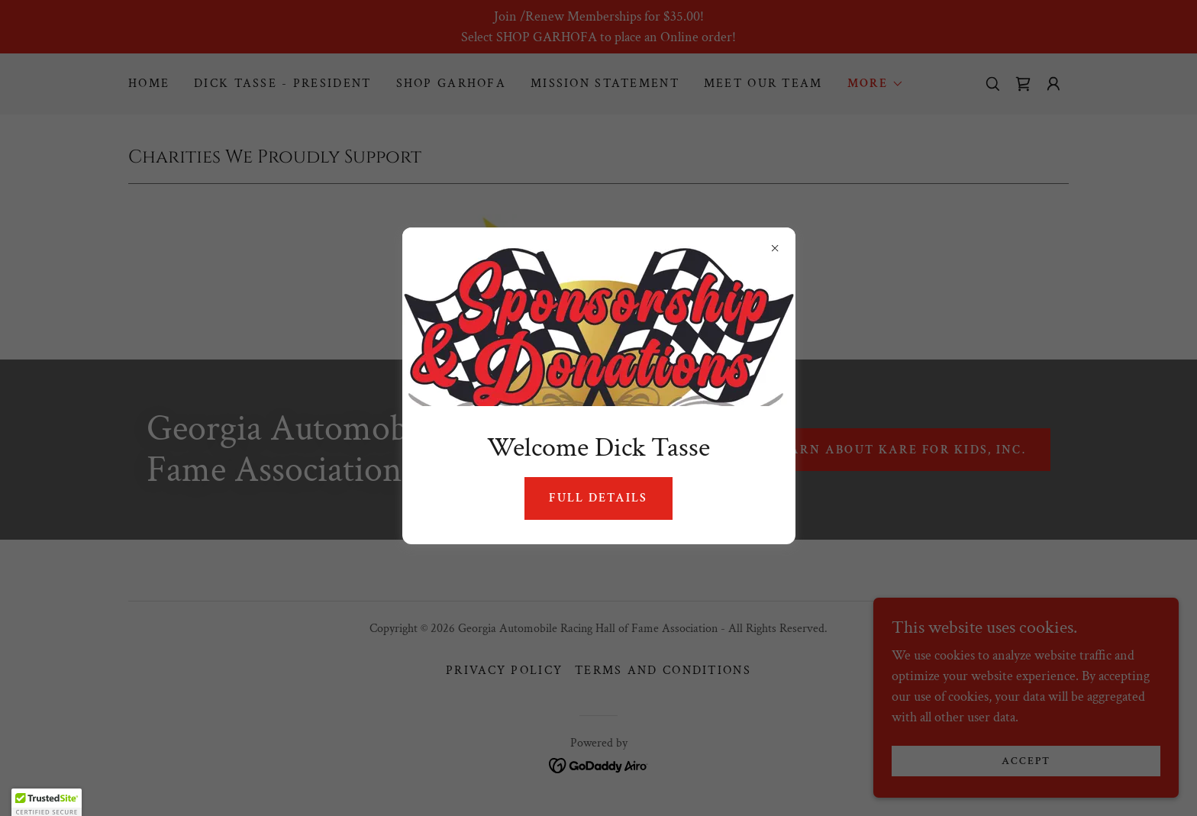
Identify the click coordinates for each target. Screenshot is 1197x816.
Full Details (598, 498)
